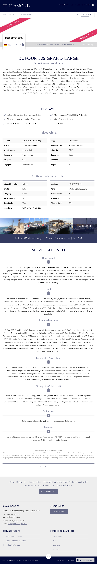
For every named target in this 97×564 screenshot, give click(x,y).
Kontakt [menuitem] (88, 5)
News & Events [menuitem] (64, 5)
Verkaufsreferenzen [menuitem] (12, 545)
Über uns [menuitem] (80, 5)
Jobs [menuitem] (72, 5)
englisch (9, 45)
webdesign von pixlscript (31, 560)
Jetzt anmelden (48, 491)
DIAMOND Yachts (40, 45)
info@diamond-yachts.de (17, 524)
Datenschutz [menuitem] (60, 560)
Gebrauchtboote (54, 45)
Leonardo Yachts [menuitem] (25, 15)
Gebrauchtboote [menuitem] (85, 15)
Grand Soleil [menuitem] (8, 15)
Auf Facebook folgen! (85, 560)
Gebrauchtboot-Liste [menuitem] (12, 536)
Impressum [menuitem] (70, 560)
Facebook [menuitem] (93, 5)
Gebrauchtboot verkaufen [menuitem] (14, 541)
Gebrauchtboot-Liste (68, 45)
